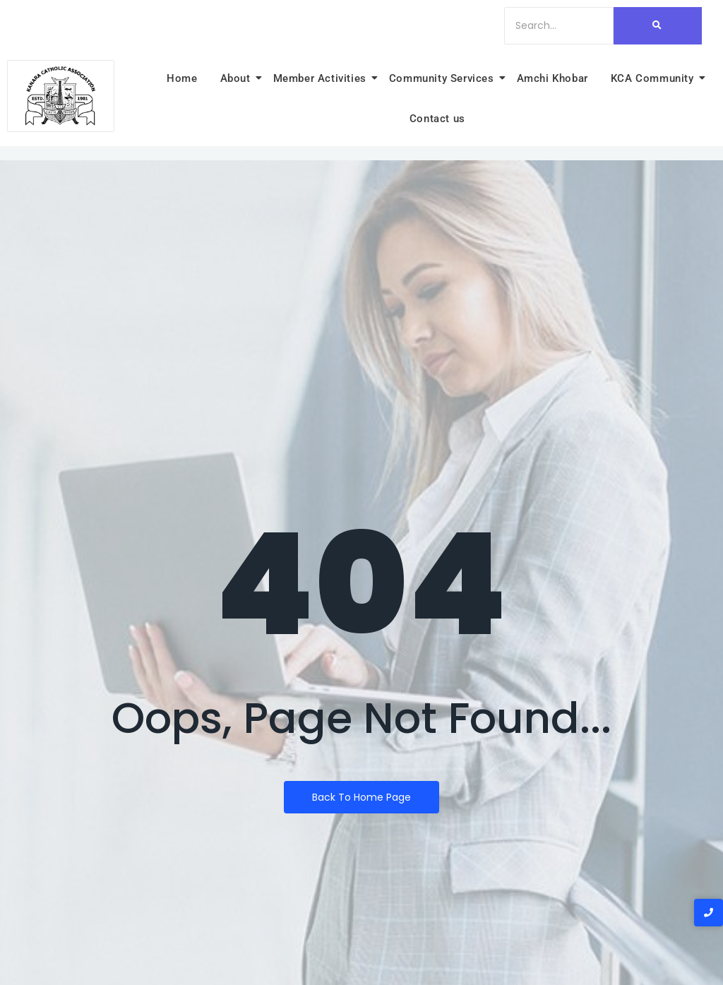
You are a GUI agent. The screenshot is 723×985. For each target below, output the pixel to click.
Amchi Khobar (552, 78)
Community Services (443, 78)
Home (182, 78)
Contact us (437, 118)
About (237, 78)
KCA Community (654, 78)
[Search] (559, 25)
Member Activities (322, 78)
